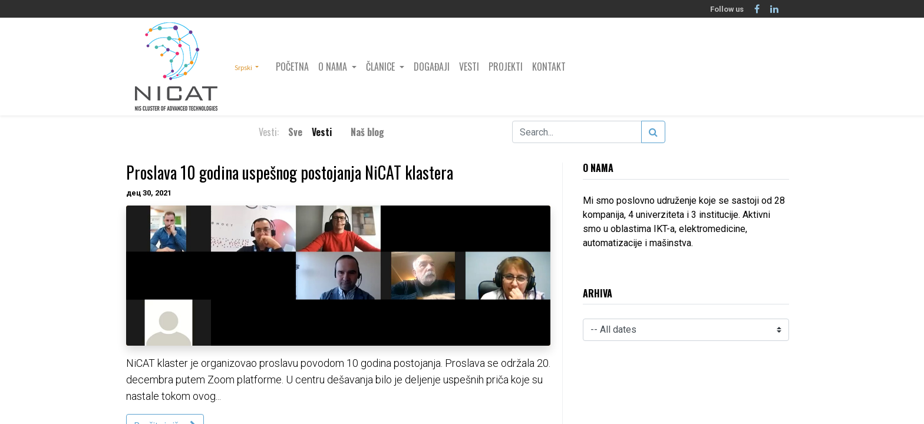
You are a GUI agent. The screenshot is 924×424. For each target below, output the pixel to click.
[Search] (653, 132)
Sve (295, 132)
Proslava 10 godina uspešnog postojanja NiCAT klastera (289, 173)
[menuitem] (292, 66)
